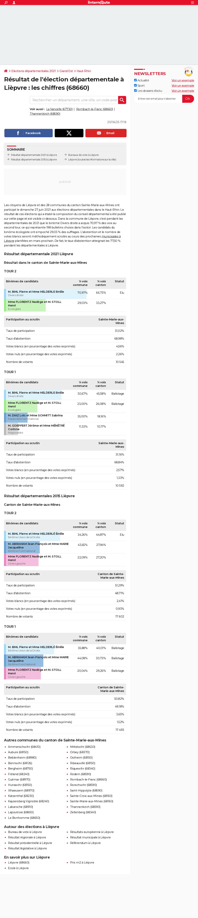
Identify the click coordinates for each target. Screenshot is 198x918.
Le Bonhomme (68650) (24, 818)
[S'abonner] (164, 99)
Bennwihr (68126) (20, 763)
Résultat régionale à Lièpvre (27, 837)
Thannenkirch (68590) (45, 114)
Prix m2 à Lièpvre (82, 862)
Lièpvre (72, 159)
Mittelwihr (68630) (82, 747)
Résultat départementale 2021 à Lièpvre (34, 154)
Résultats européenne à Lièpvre (92, 832)
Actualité (141, 80)
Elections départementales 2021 (33, 71)
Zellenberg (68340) (83, 812)
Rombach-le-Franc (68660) (94, 109)
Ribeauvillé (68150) (82, 763)
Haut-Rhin (84, 71)
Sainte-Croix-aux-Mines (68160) (91, 796)
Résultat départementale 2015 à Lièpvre (34, 159)
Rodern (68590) (80, 774)
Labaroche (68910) (20, 807)
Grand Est (66, 71)
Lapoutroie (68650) (21, 812)
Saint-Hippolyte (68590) (86, 790)
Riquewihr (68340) (82, 768)
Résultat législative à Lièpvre (27, 848)
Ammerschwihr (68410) (24, 747)
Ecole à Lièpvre (18, 868)
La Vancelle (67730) (59, 109)
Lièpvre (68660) (18, 862)
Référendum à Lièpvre (85, 843)
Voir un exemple (183, 80)
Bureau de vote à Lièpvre (25, 832)
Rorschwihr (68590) (83, 785)
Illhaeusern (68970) (21, 790)
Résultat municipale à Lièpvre (90, 837)
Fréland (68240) (18, 774)
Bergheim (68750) (20, 768)
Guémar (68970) (19, 779)
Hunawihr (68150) (20, 785)
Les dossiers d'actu (148, 91)
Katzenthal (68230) (21, 796)
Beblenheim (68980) (22, 757)
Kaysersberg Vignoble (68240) (28, 801)
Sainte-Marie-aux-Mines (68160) (91, 801)
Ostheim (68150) (81, 757)
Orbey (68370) (80, 752)
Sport (139, 85)
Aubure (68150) (18, 752)
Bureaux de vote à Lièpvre (83, 154)
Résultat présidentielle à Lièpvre (30, 843)
